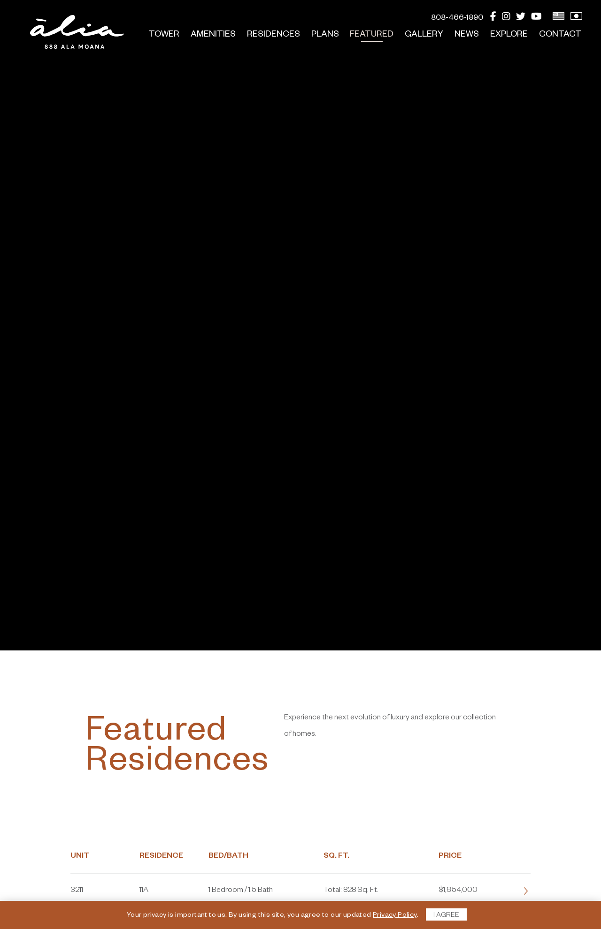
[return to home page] (77, 32)
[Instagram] (506, 19)
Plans (325, 35)
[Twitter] (520, 19)
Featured (371, 35)
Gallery (424, 35)
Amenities (213, 35)
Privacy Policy (395, 916)
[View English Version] (558, 19)
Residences (273, 35)
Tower (164, 35)
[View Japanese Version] (576, 19)
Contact (560, 35)
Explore (509, 35)
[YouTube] (536, 19)
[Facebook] (493, 19)
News (467, 35)
